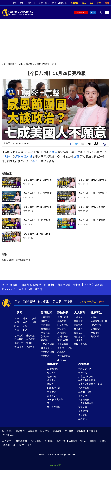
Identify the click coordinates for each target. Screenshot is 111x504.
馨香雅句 (78, 329)
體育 (34, 322)
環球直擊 (45, 321)
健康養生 (96, 312)
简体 (47, 3)
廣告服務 (81, 431)
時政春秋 (61, 329)
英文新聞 (74, 3)
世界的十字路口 (64, 348)
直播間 (68, 301)
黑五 (35, 161)
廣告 (84, 3)
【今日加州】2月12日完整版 (37, 193)
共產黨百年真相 (85, 376)
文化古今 (78, 340)
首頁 (4, 64)
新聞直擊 (45, 333)
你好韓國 (51, 376)
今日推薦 (30, 339)
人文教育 (79, 312)
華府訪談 (45, 340)
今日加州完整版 (42, 64)
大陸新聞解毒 (63, 356)
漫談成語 (78, 333)
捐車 (99, 3)
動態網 (103, 441)
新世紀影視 (18, 445)
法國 (59, 285)
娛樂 (34, 318)
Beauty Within (53, 388)
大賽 (22, 3)
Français (7, 289)
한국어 (38, 289)
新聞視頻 (46, 312)
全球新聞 (45, 317)
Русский (18, 289)
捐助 (91, 3)
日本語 (28, 289)
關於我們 (20, 431)
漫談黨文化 (83, 411)
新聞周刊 (45, 336)
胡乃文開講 (96, 325)
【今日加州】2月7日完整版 (92, 207)
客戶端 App (8, 435)
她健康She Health (99, 321)
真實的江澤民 (84, 392)
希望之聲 (61, 441)
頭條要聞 (18, 335)
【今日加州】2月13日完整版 (92, 179)
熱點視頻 (30, 335)
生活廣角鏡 (52, 368)
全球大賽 (30, 347)
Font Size (96, 143)
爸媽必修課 (79, 336)
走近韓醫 (95, 336)
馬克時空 (61, 352)
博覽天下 (18, 343)
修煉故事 (82, 415)
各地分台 (31, 3)
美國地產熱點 (80, 344)
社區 (21, 64)
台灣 (25, 322)
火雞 (7, 156)
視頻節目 (44, 301)
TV (93, 12)
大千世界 (51, 392)
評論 (16, 326)
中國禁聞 (45, 325)
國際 (16, 318)
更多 (30, 445)
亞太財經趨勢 (47, 352)
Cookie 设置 (55, 465)
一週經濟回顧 (47, 344)
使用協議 (57, 431)
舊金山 (67, 285)
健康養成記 (96, 329)
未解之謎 (78, 317)
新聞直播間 (81, 12)
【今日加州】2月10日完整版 (37, 207)
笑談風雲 (78, 321)
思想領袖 (61, 333)
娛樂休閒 (52, 364)
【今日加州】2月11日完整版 (92, 193)
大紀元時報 (35, 441)
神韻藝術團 (21, 441)
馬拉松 (19, 156)
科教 (25, 330)
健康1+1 (94, 317)
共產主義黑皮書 (85, 403)
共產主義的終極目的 (88, 380)
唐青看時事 (62, 344)
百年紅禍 (82, 396)
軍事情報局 (62, 340)
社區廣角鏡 (46, 348)
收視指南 (32, 431)
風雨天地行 (83, 399)
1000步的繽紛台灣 (55, 401)
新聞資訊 (12, 64)
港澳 (25, 318)
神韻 (14, 3)
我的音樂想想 (53, 407)
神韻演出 (18, 347)
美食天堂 (51, 380)
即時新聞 (18, 339)
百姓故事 (82, 407)
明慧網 (93, 441)
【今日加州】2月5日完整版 (92, 220)
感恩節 (53, 152)
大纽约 (16, 285)
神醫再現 (95, 333)
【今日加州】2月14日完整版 (37, 179)
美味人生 (51, 384)
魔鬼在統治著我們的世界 (90, 384)
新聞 (19, 312)
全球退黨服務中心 (77, 441)
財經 (25, 326)
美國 (16, 322)
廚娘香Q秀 (52, 396)
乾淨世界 (49, 441)
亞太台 (76, 285)
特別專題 (83, 364)
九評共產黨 (83, 388)
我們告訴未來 (84, 368)
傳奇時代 (82, 372)
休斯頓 (51, 285)
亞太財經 (45, 356)
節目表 (57, 301)
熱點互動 (61, 321)
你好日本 (51, 372)
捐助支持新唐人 (87, 301)
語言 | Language (59, 3)
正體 (41, 3)
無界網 (6, 445)
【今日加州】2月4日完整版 (36, 233)
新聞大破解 (62, 336)
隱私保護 (44, 431)
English (99, 285)
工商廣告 (82, 419)
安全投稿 (69, 431)
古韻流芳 (78, 325)
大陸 (16, 330)
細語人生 (61, 359)
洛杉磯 (29, 64)
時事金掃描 (62, 325)
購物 (107, 3)
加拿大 (25, 285)
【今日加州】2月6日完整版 (36, 220)
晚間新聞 (45, 329)
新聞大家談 (62, 317)
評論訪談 (62, 312)
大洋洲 (43, 285)
